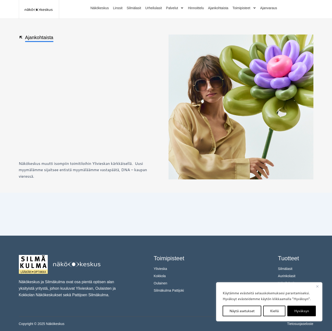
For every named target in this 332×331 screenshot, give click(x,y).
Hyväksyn (301, 311)
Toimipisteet (244, 8)
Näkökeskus (100, 8)
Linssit (118, 8)
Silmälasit (134, 8)
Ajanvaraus (268, 8)
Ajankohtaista (218, 8)
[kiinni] (317, 286)
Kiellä (274, 311)
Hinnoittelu (196, 8)
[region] (269, 301)
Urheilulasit (153, 8)
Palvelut (175, 8)
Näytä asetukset (242, 311)
